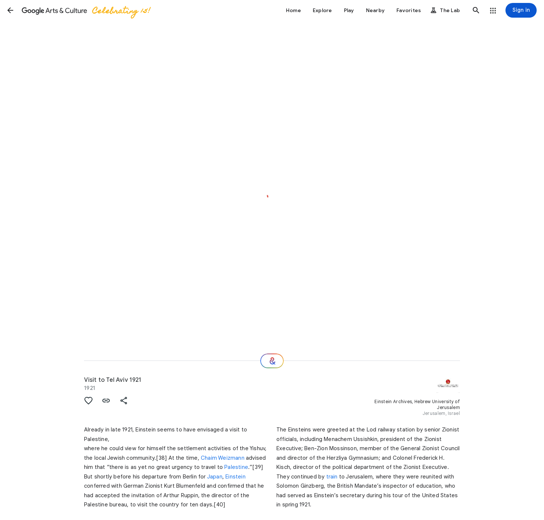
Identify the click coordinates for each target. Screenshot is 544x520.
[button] (10, 10)
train (332, 476)
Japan (214, 476)
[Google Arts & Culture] (85, 10)
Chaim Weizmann (222, 458)
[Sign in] (521, 10)
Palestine (236, 467)
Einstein (235, 476)
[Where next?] (272, 361)
